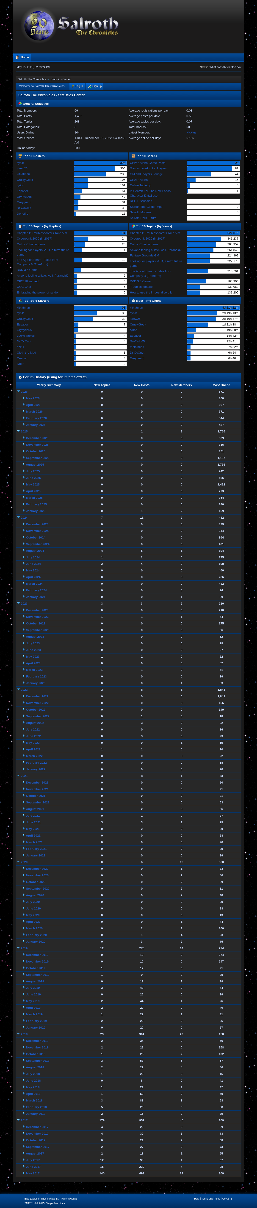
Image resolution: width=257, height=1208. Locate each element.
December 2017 (37, 1127)
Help (196, 1198)
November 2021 (37, 789)
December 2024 (37, 524)
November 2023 (37, 617)
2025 (24, 431)
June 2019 (33, 994)
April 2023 (33, 663)
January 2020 (35, 941)
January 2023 (35, 683)
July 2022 (33, 729)
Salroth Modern (140, 212)
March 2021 (34, 842)
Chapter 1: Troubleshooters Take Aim (42, 233)
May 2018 (32, 1087)
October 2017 (35, 1140)
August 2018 (35, 1067)
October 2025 (35, 451)
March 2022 (34, 756)
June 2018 (33, 1080)
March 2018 (34, 1100)
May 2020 (32, 915)
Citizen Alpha (139, 179)
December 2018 (37, 1041)
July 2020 (33, 902)
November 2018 (37, 1047)
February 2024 (36, 590)
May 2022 (32, 742)
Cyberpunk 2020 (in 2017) (34, 238)
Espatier (22, 191)
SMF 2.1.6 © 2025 (34, 1203)
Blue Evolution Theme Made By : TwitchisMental (50, 1198)
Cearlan (22, 358)
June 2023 (33, 650)
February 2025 (36, 504)
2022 (24, 689)
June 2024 (33, 563)
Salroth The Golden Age (146, 206)
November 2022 (37, 703)
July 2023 (33, 643)
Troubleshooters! (141, 286)
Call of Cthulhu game (31, 244)
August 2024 (35, 550)
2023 (24, 603)
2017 (24, 1120)
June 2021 (33, 822)
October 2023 (35, 623)
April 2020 (33, 921)
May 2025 (32, 484)
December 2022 (37, 696)
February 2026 (36, 418)
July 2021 (33, 815)
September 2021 (37, 802)
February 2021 (36, 849)
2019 (24, 948)
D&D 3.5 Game (27, 270)
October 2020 (35, 882)
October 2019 (35, 968)
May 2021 (32, 829)
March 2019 (34, 1014)
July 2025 (33, 471)
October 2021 (35, 795)
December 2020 (37, 868)
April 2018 (33, 1094)
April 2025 (33, 491)
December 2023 (37, 610)
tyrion (20, 185)
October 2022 (35, 709)
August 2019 (35, 981)
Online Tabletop (140, 185)
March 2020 (34, 928)
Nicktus (191, 132)
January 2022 (35, 769)
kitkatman (23, 174)
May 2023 (32, 656)
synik (20, 163)
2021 (24, 776)
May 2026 (32, 398)
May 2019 (32, 1001)
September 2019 (37, 974)
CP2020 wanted (28, 281)
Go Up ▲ (227, 1198)
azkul (20, 347)
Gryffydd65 (24, 196)
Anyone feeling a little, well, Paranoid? (42, 275)
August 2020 (35, 895)
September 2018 (37, 1060)
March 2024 (34, 583)
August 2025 (35, 464)
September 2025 (37, 458)
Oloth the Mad (26, 352)
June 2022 (33, 736)
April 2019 (33, 1007)
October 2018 (35, 1054)
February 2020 (36, 935)
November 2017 (37, 1133)
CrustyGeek (25, 179)
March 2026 (34, 411)
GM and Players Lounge (146, 174)
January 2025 (35, 511)
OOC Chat (24, 286)
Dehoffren (23, 213)
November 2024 (37, 531)
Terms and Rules (211, 1198)
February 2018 (36, 1107)
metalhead (137, 347)
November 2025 (37, 444)
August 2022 (35, 723)
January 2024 (35, 597)
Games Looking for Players (148, 168)
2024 (24, 517)
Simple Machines (55, 1203)
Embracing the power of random (38, 292)
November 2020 (37, 875)
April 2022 (33, 749)
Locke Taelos (26, 335)
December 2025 (37, 438)
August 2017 (35, 1153)
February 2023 (36, 676)
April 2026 (33, 405)
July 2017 (33, 1160)
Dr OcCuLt (24, 208)
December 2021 (37, 782)
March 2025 (34, 497)
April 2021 (33, 835)
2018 (24, 1034)
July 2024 (33, 557)
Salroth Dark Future (143, 218)
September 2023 (37, 630)
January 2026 (35, 425)
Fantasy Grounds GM (144, 255)
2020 (24, 862)
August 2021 (35, 809)
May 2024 (32, 570)
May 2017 (32, 1173)
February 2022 (36, 762)
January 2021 (35, 855)
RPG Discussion (141, 201)
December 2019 (37, 955)
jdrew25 (22, 168)
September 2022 (37, 716)
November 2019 (37, 961)
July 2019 (33, 987)
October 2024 (35, 537)
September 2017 (37, 1147)
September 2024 (37, 544)
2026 (24, 391)
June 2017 (33, 1166)
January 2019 (35, 1027)
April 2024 (33, 577)
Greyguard (24, 202)
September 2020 (37, 888)
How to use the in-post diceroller (152, 292)
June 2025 (33, 478)
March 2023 (34, 670)
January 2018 (35, 1113)
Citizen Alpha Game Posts (148, 163)
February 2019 (36, 1021)
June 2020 (33, 908)
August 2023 (35, 636)
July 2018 (33, 1074)
